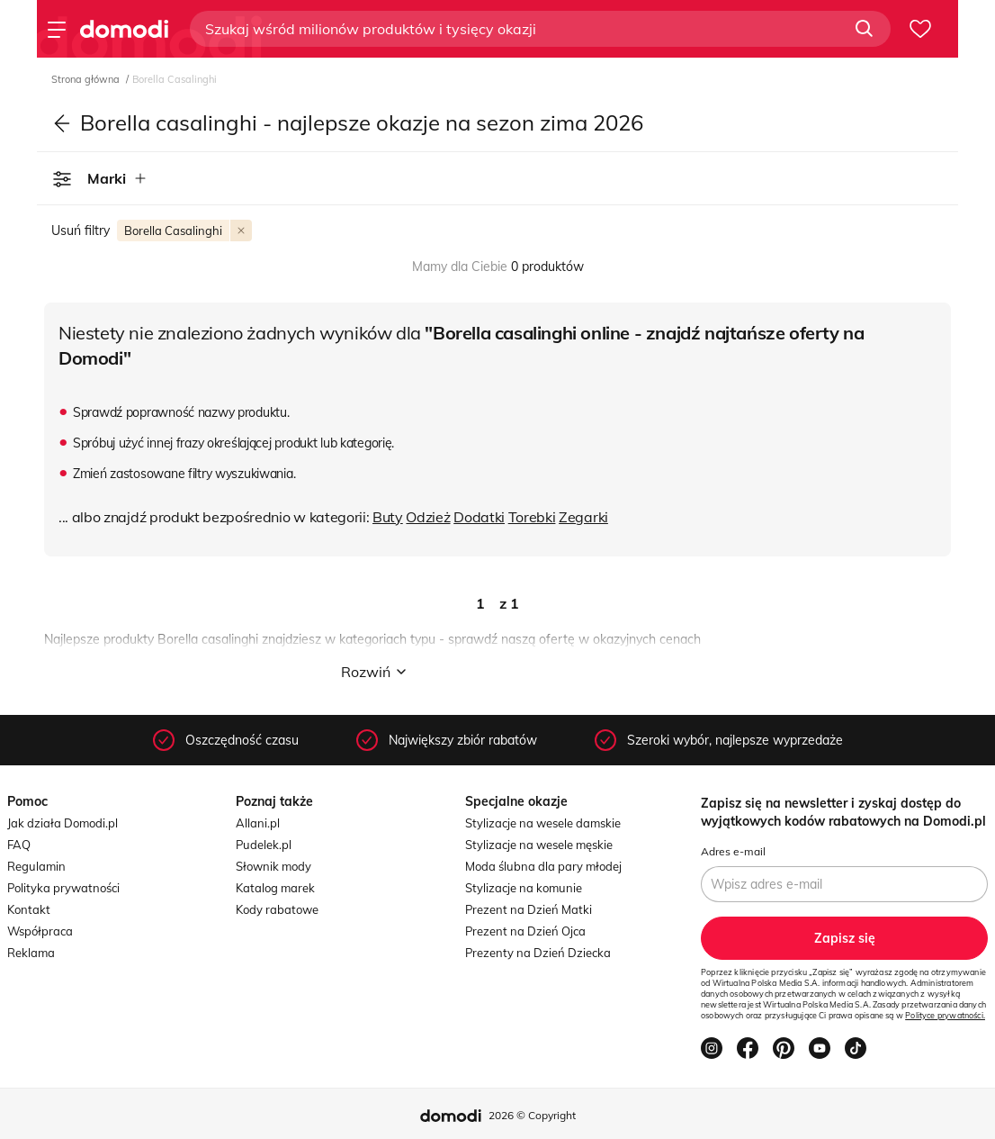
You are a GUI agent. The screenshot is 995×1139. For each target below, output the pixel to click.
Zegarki (583, 517)
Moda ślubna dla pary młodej (543, 866)
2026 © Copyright (532, 1115)
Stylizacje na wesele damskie (543, 823)
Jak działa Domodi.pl (62, 823)
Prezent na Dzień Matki (528, 909)
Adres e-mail (733, 851)
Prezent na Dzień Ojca (525, 931)
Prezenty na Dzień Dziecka (538, 952)
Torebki (532, 517)
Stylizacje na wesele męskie (539, 844)
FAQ (19, 844)
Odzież (428, 517)
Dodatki (479, 517)
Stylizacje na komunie (523, 888)
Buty (387, 517)
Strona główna (86, 79)
